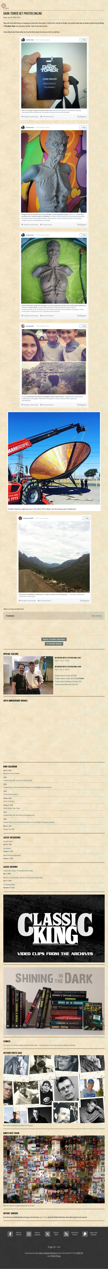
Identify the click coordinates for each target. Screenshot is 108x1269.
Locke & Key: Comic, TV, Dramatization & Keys (18, 870)
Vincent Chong (55, 1256)
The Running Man (9, 884)
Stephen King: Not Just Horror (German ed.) (17, 780)
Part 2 (62, 660)
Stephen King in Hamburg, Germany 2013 (68, 681)
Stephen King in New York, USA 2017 (66, 684)
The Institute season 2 (10, 794)
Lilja (51, 1247)
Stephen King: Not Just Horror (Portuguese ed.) (19, 815)
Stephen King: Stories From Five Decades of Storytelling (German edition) (27, 787)
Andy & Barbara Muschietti (12, 855)
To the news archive (54, 644)
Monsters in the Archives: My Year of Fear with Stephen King (23, 877)
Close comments (96, 615)
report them (43, 1217)
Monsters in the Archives (11, 773)
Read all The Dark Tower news (54, 639)
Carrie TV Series (8, 801)
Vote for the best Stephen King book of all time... (19, 1205)
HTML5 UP (79, 1253)
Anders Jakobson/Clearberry (48, 1253)
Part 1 (57, 660)
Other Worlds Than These (11, 808)
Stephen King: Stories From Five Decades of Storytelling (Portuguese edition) (28, 822)
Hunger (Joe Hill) (8, 829)
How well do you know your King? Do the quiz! (18, 1125)
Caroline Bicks (8, 841)
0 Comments (10, 615)
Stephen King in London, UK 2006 (66, 675)
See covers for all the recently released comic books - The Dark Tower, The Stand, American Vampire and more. (39, 1045)
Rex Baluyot (7, 848)
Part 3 (67, 660)
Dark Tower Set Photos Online (22, 13)
